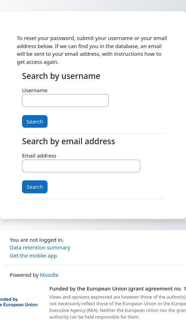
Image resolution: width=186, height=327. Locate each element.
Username (35, 90)
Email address (39, 155)
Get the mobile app (33, 255)
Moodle (49, 274)
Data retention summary (40, 247)
